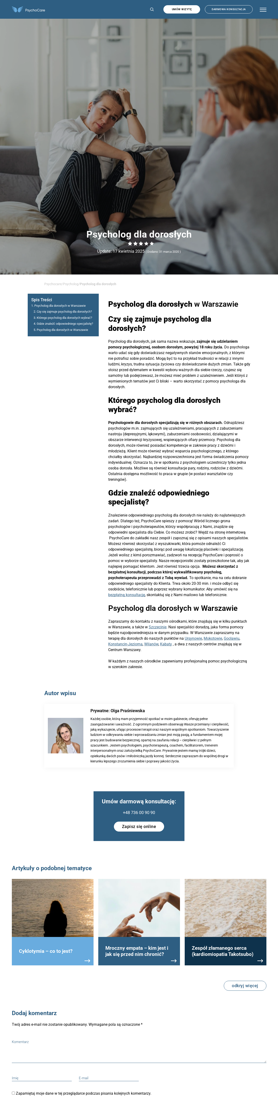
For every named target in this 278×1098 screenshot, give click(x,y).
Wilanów (151, 644)
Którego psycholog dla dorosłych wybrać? (64, 318)
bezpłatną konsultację (126, 595)
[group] (53, 922)
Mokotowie (213, 638)
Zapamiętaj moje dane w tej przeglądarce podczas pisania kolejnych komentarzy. (83, 1093)
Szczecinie (157, 627)
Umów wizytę (182, 9)
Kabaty (166, 644)
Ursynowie (193, 638)
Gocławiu (231, 638)
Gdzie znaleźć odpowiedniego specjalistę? (65, 323)
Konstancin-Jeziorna (125, 644)
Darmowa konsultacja (229, 9)
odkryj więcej (245, 985)
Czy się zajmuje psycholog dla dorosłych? (64, 311)
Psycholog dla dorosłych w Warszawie (60, 305)
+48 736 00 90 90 (139, 812)
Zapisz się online (139, 826)
